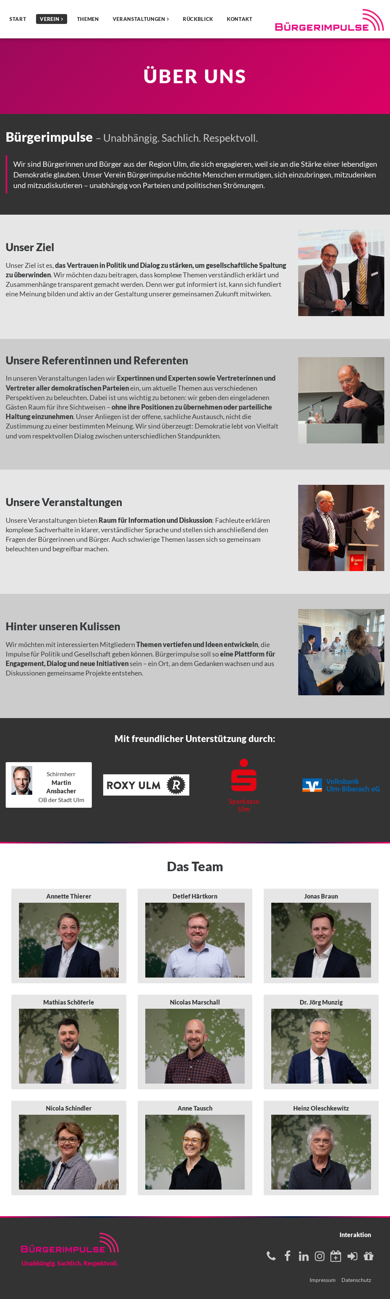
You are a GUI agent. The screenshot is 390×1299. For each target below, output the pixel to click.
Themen (88, 19)
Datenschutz (356, 1280)
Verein (49, 19)
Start (17, 19)
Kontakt (240, 19)
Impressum (323, 1280)
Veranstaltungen (139, 19)
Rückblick (198, 19)
